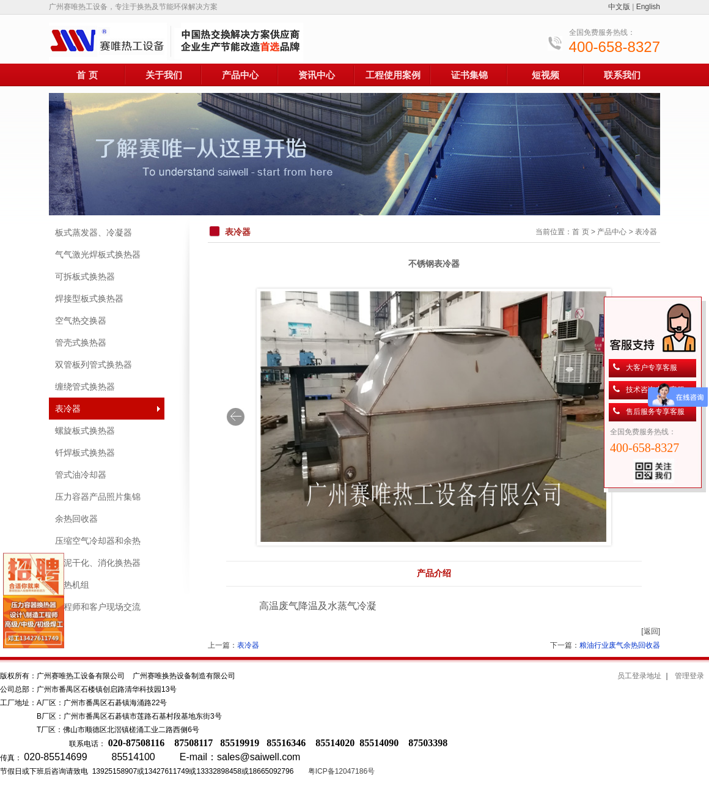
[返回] (650, 631)
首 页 (86, 75)
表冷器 (68, 408)
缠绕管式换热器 (85, 386)
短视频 (545, 75)
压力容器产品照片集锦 (98, 497)
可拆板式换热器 (85, 276)
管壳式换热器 (80, 342)
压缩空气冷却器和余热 (98, 541)
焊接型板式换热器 (89, 298)
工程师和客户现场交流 (98, 607)
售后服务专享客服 (655, 411)
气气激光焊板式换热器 (98, 254)
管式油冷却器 (80, 475)
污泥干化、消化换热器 (98, 563)
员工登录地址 (639, 676)
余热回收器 (76, 519)
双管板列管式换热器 (93, 364)
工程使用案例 (393, 75)
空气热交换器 (80, 320)
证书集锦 (469, 75)
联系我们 (622, 75)
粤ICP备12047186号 (341, 771)
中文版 (619, 6)
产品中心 (240, 75)
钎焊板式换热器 (85, 452)
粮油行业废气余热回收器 (619, 645)
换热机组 (72, 585)
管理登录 (689, 676)
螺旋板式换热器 (85, 430)
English (648, 6)
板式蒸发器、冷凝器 (93, 232)
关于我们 (163, 75)
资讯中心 (316, 75)
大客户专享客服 (651, 367)
